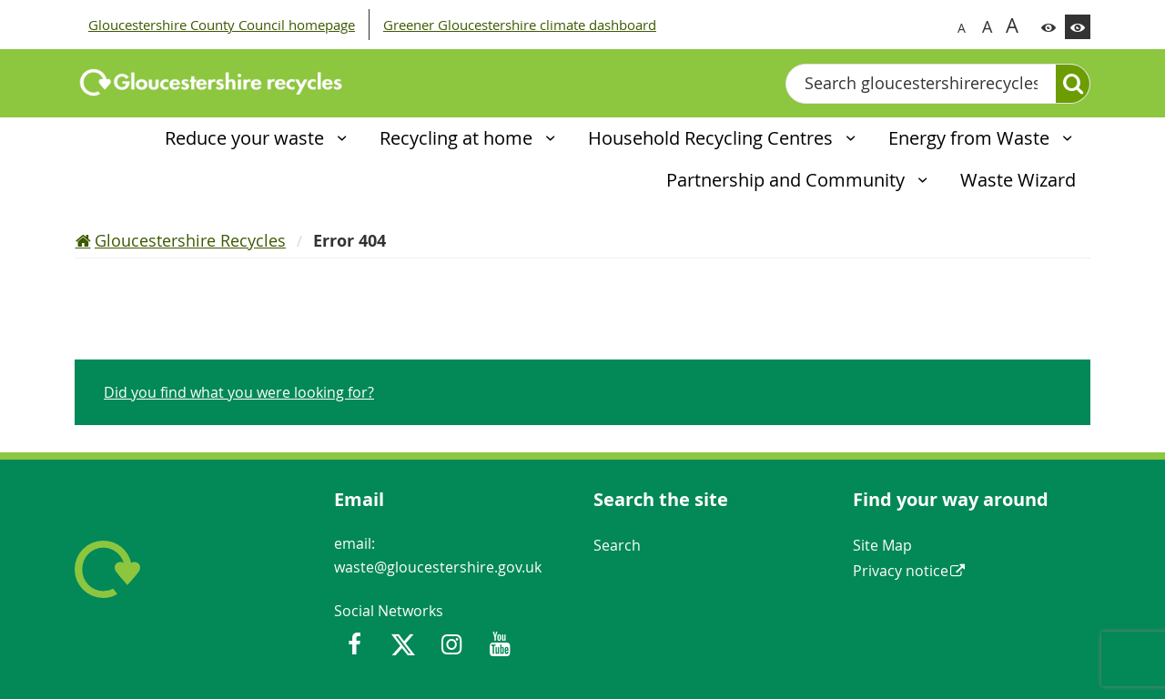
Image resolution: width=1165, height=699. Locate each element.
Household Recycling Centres (712, 138)
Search (617, 545)
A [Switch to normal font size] (961, 27)
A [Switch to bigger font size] (987, 26)
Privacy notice (900, 571)
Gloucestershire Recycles (190, 240)
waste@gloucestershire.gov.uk (438, 567)
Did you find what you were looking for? (239, 392)
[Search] (1072, 84)
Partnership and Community (787, 179)
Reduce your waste (247, 138)
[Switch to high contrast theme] (1077, 27)
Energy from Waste (971, 138)
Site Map (882, 545)
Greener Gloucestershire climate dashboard (519, 24)
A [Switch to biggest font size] (1012, 24)
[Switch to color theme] (1048, 27)
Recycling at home (458, 138)
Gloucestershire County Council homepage (221, 24)
